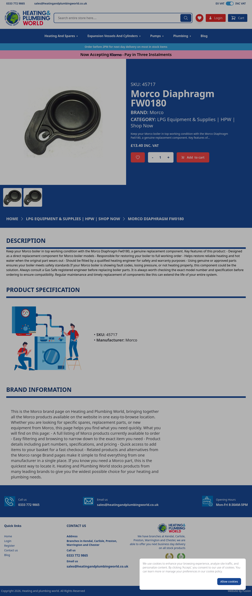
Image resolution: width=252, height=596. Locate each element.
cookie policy (214, 571)
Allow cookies (229, 581)
